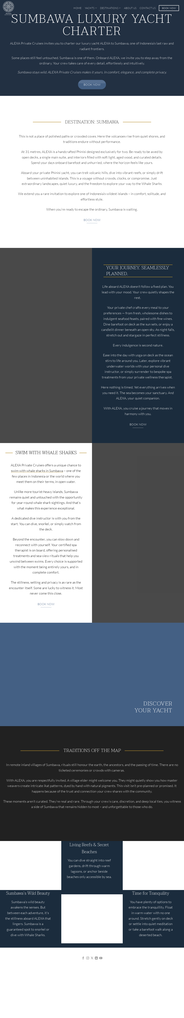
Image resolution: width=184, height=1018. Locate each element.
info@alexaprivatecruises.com (92, 968)
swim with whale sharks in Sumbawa (37, 471)
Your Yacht (153, 710)
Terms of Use (102, 1006)
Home (77, 8)
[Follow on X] (92, 958)
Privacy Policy (83, 1006)
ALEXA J (64, 987)
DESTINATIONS (93, 987)
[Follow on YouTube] (100, 958)
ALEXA (37, 987)
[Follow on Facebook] (83, 958)
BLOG (119, 987)
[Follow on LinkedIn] (96, 958)
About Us (130, 8)
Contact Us (148, 8)
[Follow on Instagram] (87, 958)
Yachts (91, 8)
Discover (157, 704)
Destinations (110, 8)
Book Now (169, 8)
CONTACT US (147, 987)
